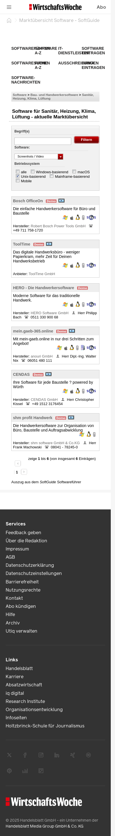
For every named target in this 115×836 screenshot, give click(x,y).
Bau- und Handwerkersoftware (54, 94)
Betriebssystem (27, 164)
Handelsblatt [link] (19, 668)
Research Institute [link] (25, 701)
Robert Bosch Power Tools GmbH (59, 226)
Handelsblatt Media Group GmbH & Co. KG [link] (44, 826)
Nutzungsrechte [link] (23, 590)
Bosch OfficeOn (28, 201)
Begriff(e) (21, 131)
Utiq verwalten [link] (21, 631)
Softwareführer (30, 48)
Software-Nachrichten (25, 79)
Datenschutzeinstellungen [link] (34, 573)
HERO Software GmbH (50, 313)
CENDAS (21, 374)
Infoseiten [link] (16, 717)
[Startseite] (9, 20)
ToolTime (21, 244)
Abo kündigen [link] (21, 606)
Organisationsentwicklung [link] (34, 709)
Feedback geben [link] (23, 532)
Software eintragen (93, 50)
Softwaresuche (29, 63)
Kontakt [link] (14, 598)
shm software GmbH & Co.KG (56, 443)
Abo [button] (101, 7)
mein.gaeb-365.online (33, 331)
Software (20, 94)
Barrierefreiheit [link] (22, 582)
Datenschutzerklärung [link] (30, 565)
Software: (22, 147)
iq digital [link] (15, 693)
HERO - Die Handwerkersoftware (43, 288)
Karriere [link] (14, 676)
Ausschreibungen (78, 63)
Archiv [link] (13, 623)
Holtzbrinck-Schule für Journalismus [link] (45, 726)
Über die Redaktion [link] (26, 541)
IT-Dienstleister (73, 50)
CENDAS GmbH (45, 399)
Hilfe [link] (10, 614)
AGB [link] (10, 557)
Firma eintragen (93, 65)
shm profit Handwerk (32, 417)
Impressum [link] (17, 549)
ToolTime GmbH (42, 274)
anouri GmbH (42, 356)
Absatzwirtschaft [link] (24, 685)
